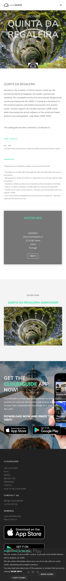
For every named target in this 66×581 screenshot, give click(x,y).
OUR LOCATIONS (10, 468)
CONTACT (8, 485)
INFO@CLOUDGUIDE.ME (13, 501)
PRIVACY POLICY (10, 520)
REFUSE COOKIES (47, 574)
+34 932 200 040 (10, 504)
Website (33, 256)
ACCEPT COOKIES (19, 578)
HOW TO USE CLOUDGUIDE (15, 489)
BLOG (6, 472)
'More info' (16, 571)
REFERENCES (9, 482)
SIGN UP (7, 475)
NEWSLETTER (9, 478)
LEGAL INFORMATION (12, 516)
